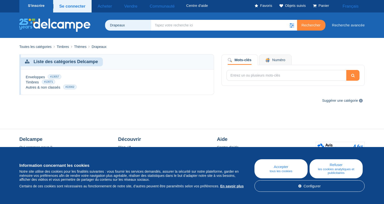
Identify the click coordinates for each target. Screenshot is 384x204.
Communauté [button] (147, 5)
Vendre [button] (121, 5)
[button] (291, 23)
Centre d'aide (228, 146)
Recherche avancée (348, 24)
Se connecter (71, 5)
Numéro (275, 58)
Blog (124, 146)
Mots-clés (240, 58)
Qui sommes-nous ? (35, 146)
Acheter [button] (100, 5)
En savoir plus (232, 186)
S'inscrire (36, 5)
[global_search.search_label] (224, 23)
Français (354, 5)
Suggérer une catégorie (340, 99)
